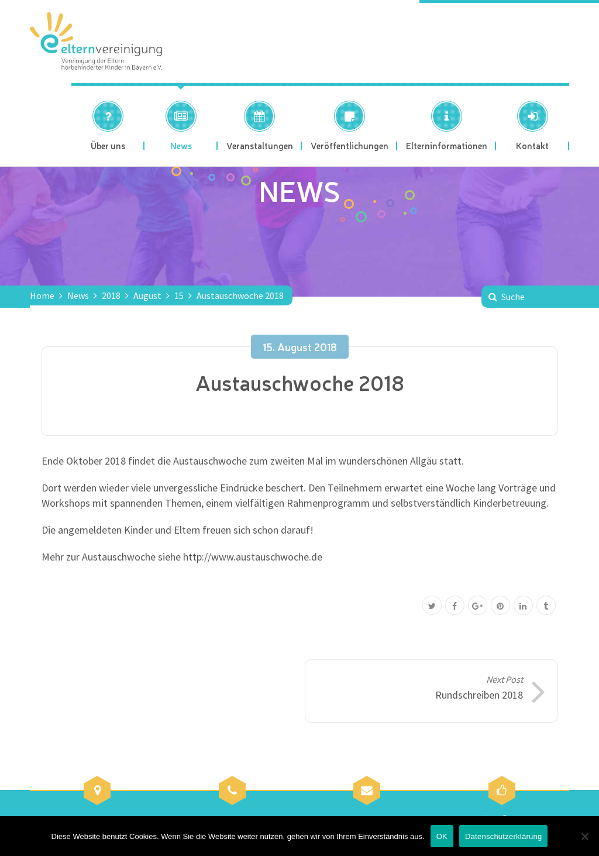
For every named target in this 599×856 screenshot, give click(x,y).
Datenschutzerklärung (503, 836)
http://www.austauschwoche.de (252, 556)
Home (42, 295)
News (78, 295)
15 (179, 295)
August (147, 295)
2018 (111, 295)
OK (441, 836)
